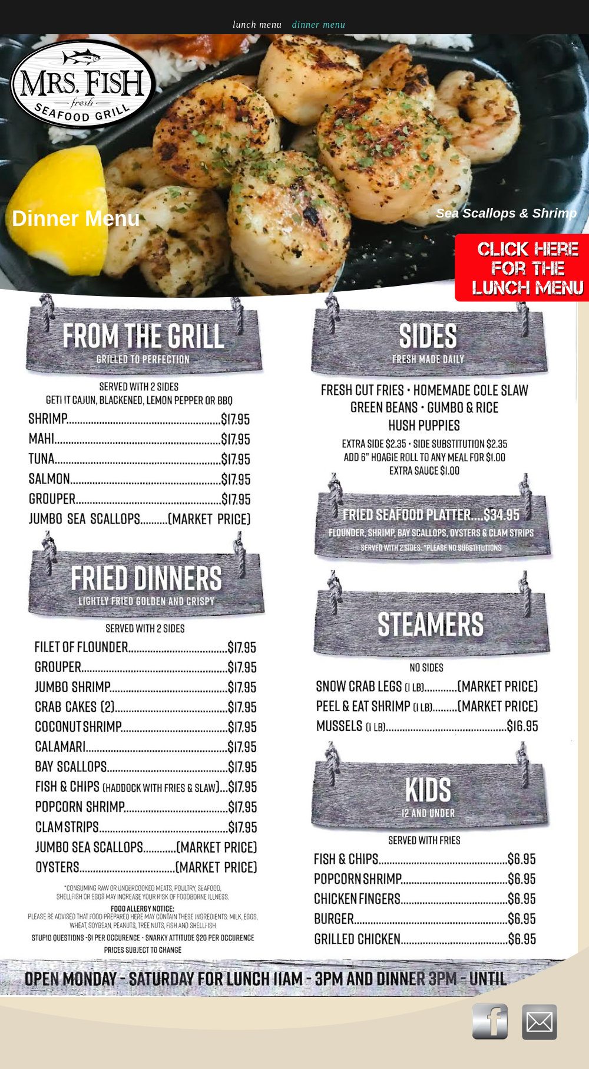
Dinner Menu (319, 24)
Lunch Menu (259, 24)
